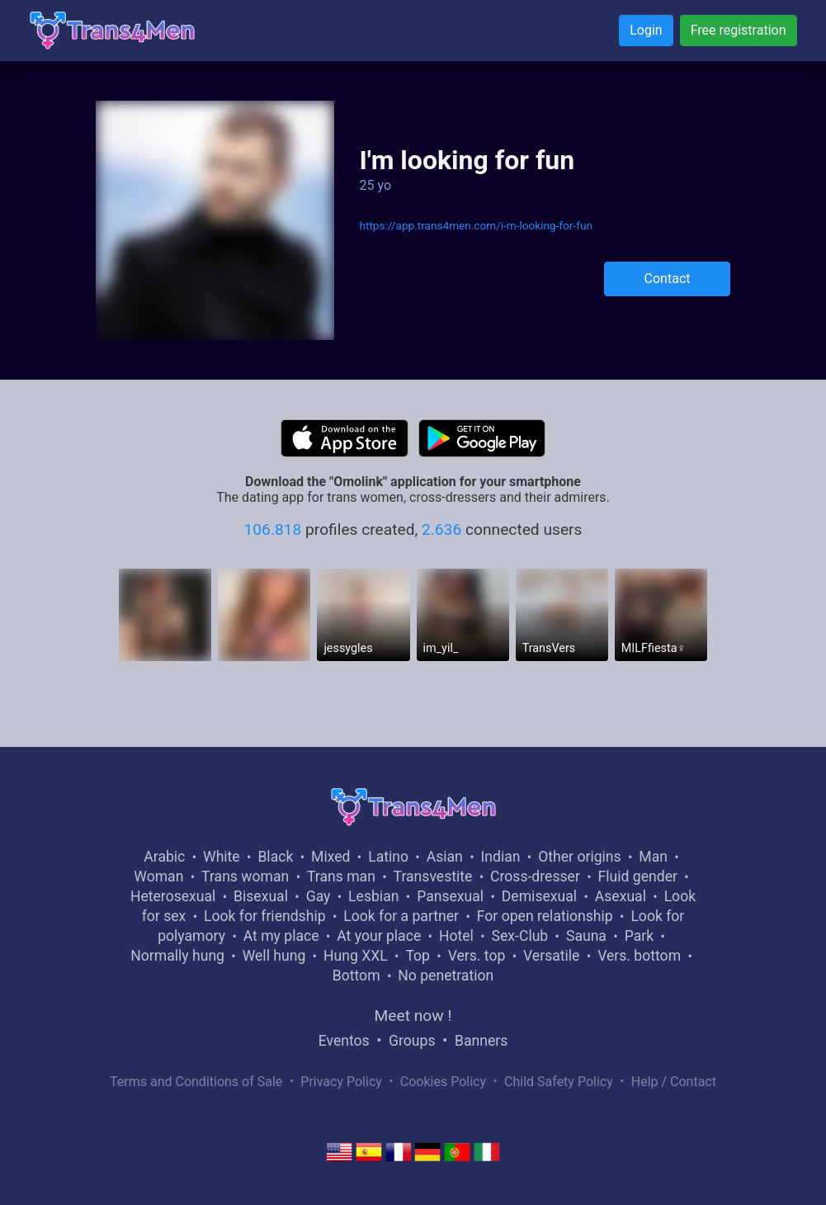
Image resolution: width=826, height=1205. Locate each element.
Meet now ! (413, 1015)
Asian (445, 856)
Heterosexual (172, 896)
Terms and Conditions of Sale (196, 1081)
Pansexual (450, 896)
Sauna (586, 936)
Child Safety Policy (558, 1081)
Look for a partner (401, 916)
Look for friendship (265, 916)
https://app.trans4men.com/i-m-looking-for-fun (475, 225)
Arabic (164, 856)
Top (417, 955)
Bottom (356, 975)
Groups (412, 1041)
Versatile (551, 955)
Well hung (274, 955)
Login (646, 30)
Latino (388, 856)
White (221, 856)
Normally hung (177, 955)
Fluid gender (637, 876)
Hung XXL (355, 955)
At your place (379, 936)
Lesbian (373, 896)
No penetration (445, 975)
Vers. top (477, 955)
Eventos (344, 1041)
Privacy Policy (341, 1081)
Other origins (579, 856)
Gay (318, 896)
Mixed (330, 856)
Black (275, 856)
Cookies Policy (443, 1081)
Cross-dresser (535, 876)
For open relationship (545, 916)
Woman (158, 876)
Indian (501, 856)
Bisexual (261, 896)
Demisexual (539, 896)
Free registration (738, 30)
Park (639, 936)
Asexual (620, 896)
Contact (667, 278)
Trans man (341, 876)
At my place (281, 936)
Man (653, 856)
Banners (481, 1041)
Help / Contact (673, 1081)
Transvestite (433, 876)
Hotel (456, 936)
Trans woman (245, 876)
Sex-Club (520, 936)
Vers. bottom (639, 955)
